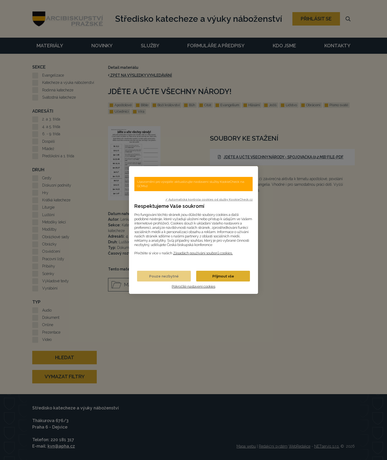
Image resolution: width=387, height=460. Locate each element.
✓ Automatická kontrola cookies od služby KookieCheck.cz (209, 199)
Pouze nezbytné (164, 276)
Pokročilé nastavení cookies (193, 286)
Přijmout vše (223, 276)
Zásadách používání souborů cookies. (203, 253)
